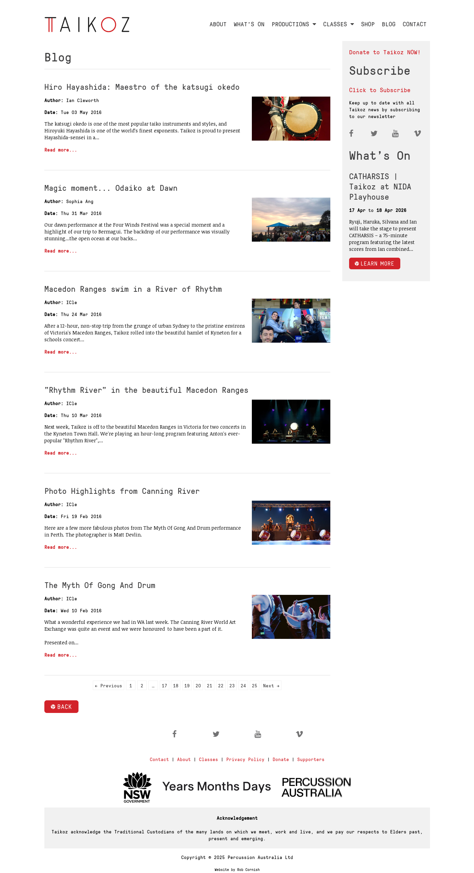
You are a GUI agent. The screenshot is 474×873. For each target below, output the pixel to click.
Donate (281, 759)
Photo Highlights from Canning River (122, 490)
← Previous (108, 685)
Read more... (60, 149)
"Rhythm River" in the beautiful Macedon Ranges (146, 389)
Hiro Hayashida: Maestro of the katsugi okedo (142, 86)
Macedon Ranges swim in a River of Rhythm (133, 288)
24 (243, 685)
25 (254, 685)
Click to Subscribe (380, 90)
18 (175, 685)
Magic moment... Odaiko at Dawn (110, 187)
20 (198, 685)
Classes (208, 759)
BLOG (389, 24)
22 (221, 685)
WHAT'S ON (249, 24)
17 (164, 685)
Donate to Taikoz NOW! (385, 52)
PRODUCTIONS (294, 24)
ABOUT (218, 24)
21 (209, 685)
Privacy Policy (245, 759)
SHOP (368, 24)
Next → (271, 685)
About (184, 759)
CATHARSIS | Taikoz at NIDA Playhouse (380, 186)
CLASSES (338, 24)
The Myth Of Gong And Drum (99, 584)
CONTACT (415, 24)
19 (187, 685)
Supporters (311, 759)
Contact (159, 759)
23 (232, 685)
